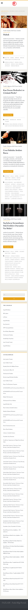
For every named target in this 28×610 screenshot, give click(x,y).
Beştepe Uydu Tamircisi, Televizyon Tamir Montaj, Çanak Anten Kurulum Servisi (12, 489)
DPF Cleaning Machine (8, 327)
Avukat (7, 176)
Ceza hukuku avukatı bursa (14, 277)
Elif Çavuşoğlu (14, 196)
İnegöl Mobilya (6, 320)
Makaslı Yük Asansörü (8, 397)
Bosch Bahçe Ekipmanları (8, 331)
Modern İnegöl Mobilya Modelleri (10, 377)
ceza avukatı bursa (17, 275)
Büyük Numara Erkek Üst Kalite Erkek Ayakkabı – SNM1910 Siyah (13, 552)
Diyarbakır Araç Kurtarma (8, 436)
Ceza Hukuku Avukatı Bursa (14, 137)
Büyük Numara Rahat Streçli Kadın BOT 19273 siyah (13, 579)
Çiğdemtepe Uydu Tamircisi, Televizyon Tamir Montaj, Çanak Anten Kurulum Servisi (13, 505)
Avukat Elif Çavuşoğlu (12, 257)
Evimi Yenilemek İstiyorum (9, 425)
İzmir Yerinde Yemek (7, 342)
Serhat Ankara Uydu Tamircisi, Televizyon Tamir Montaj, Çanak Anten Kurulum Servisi (13, 473)
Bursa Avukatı (15, 259)
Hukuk (14, 22)
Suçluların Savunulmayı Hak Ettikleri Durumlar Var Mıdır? (14, 210)
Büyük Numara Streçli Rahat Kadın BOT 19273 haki (13, 584)
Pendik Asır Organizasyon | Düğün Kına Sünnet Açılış (13, 441)
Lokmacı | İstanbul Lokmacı (9, 433)
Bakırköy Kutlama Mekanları (9, 411)
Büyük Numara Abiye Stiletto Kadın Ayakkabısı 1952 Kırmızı (13, 590)
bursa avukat (9, 62)
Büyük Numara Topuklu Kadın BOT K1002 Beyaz (12, 568)
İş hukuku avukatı (16, 198)
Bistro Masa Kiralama (7, 429)
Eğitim (7, 57)
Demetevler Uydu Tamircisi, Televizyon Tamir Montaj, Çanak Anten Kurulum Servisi (13, 494)
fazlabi (19, 30)
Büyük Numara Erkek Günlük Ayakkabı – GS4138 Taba (13, 557)
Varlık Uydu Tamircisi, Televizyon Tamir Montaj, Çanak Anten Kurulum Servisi (13, 467)
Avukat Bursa (15, 256)
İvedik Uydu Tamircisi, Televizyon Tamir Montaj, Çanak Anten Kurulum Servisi (13, 457)
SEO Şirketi (5, 313)
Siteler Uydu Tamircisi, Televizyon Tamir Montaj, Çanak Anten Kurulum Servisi (12, 446)
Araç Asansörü (6, 324)
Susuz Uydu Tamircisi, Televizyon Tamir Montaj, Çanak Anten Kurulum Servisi (13, 478)
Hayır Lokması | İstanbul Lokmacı (10, 407)
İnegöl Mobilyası (6, 309)
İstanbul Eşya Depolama (8, 338)
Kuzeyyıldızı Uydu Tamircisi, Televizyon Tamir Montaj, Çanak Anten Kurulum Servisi (13, 484)
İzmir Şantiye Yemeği (7, 359)
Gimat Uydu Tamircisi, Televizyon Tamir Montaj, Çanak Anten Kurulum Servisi (13, 462)
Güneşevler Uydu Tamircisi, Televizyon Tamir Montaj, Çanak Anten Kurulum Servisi (13, 511)
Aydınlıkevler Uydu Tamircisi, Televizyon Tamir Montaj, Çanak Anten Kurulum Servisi (13, 521)
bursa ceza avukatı (11, 189)
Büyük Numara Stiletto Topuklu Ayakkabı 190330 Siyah (13, 574)
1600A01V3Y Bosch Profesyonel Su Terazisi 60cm (13, 415)
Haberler (13, 119)
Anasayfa (5, 11)
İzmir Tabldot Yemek (7, 362)
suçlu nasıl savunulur (12, 279)
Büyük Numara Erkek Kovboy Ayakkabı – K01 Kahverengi (13, 536)
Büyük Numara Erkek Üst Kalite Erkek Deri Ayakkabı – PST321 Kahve (12, 541)
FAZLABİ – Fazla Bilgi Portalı (14, 603)
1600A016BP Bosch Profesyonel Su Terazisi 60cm (13, 392)
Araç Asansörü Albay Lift (8, 370)
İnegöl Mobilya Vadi (7, 404)
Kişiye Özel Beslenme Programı (10, 384)
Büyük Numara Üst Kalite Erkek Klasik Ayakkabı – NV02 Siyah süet (13, 547)
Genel (12, 57)
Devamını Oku (8, 53)
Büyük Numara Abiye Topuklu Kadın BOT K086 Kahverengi (13, 563)
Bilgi (12, 176)
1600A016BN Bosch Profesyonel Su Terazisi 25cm (13, 421)
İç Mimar (5, 317)
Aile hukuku (9, 182)
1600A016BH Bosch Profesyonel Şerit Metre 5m (13, 388)
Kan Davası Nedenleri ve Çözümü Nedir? (14, 77)
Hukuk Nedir (15, 66)
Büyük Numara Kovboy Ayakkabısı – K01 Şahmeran (12, 530)
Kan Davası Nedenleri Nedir (14, 126)
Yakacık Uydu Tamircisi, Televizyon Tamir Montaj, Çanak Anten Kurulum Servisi (12, 500)
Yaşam (7, 121)
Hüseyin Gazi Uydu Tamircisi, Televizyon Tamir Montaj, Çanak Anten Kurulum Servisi (13, 451)
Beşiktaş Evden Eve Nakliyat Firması (11, 366)
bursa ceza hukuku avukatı (14, 124)
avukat (13, 184)
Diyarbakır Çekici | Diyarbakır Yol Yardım (12, 526)
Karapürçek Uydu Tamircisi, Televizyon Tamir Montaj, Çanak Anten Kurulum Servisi (13, 516)
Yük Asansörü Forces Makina (9, 400)
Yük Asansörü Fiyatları (8, 335)
